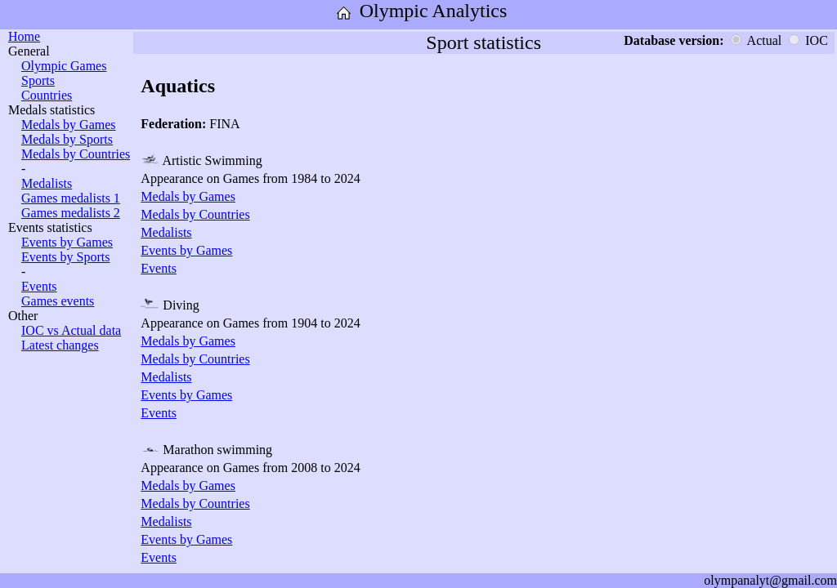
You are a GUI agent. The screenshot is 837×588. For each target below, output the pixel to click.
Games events (57, 301)
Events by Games (67, 242)
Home (24, 36)
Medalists (46, 183)
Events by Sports (65, 257)
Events (39, 286)
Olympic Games (63, 66)
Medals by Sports (67, 139)
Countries (46, 95)
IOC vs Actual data (71, 330)
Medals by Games (68, 124)
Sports (38, 80)
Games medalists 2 (70, 213)
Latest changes (60, 345)
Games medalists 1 (70, 198)
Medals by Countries (75, 154)
